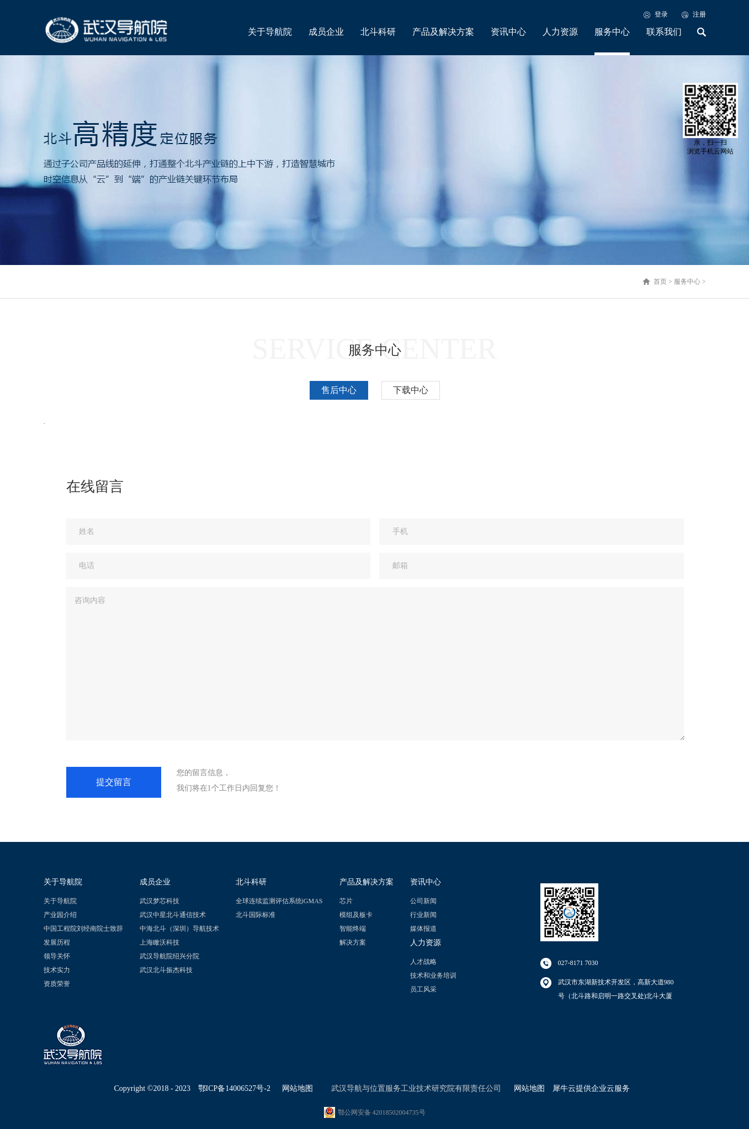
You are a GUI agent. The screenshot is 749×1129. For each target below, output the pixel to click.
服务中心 (687, 281)
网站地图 (295, 1088)
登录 (661, 14)
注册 (699, 14)
